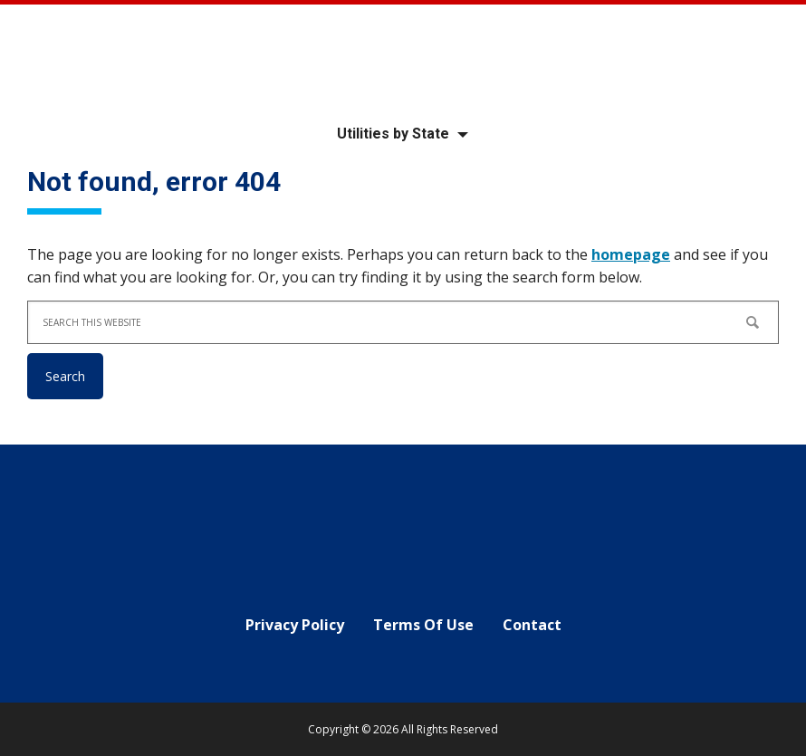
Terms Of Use (423, 625)
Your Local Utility (403, 56)
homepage (630, 254)
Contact (532, 625)
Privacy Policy (294, 625)
